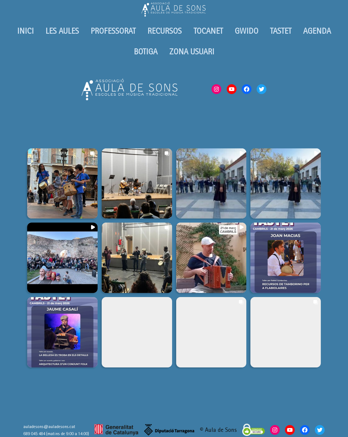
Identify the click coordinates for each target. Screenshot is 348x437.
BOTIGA (145, 51)
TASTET (280, 31)
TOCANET (208, 31)
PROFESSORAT (113, 31)
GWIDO (246, 31)
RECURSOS (164, 31)
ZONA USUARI (191, 51)
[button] (62, 183)
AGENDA (317, 31)
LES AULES (62, 31)
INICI (25, 31)
